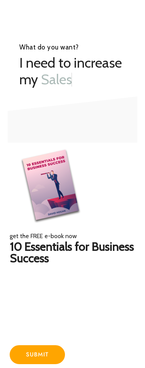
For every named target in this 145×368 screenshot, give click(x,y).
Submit (37, 354)
